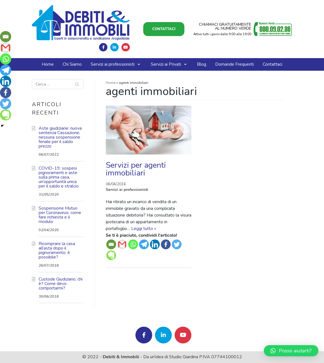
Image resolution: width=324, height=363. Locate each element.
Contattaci (163, 29)
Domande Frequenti (234, 64)
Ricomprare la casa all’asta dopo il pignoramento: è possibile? (57, 250)
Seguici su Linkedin (114, 47)
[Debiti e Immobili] (81, 22)
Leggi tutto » (143, 229)
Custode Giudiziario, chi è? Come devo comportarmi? (61, 283)
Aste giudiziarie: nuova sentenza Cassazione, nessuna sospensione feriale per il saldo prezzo (60, 137)
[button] (291, 350)
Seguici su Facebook (103, 47)
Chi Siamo (72, 64)
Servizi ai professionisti (127, 189)
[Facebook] (166, 244)
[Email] (111, 244)
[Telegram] (144, 244)
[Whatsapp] (133, 244)
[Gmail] (122, 244)
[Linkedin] (155, 244)
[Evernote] (111, 255)
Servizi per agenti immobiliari (136, 169)
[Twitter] (177, 244)
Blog (201, 64)
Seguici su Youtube (125, 47)
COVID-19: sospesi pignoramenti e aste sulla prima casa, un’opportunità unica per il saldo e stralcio (59, 177)
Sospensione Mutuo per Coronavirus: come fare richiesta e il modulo (60, 215)
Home (48, 64)
